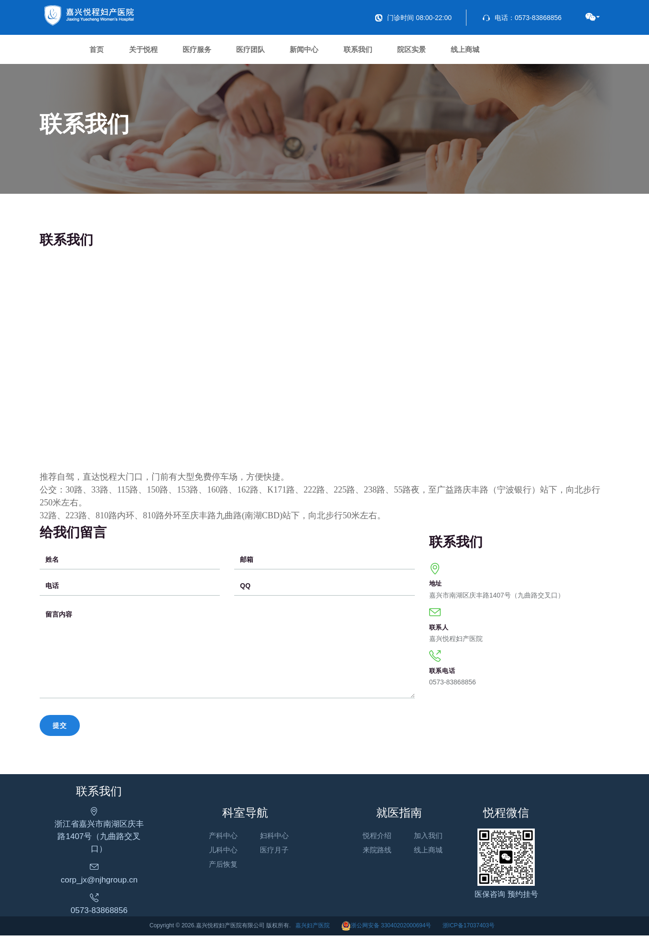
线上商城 (535, 52)
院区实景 (472, 52)
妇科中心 (285, 847)
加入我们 (451, 847)
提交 (60, 731)
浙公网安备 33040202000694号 (386, 934)
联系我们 (409, 52)
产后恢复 (234, 876)
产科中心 (234, 847)
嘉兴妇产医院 (312, 934)
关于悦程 (157, 52)
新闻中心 (346, 52)
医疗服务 (220, 52)
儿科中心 (234, 862)
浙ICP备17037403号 (469, 934)
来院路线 (400, 862)
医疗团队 (283, 52)
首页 (101, 52)
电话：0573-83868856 (522, 17)
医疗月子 (285, 862)
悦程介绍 (400, 847)
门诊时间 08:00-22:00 (413, 17)
